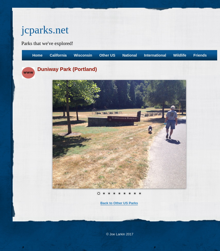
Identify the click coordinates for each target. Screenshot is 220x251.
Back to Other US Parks (119, 203)
